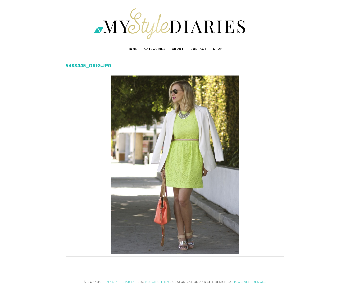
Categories (154, 49)
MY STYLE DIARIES (121, 282)
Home (133, 49)
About (178, 49)
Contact (198, 49)
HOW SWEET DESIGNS (249, 282)
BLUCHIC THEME (158, 282)
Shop (217, 49)
